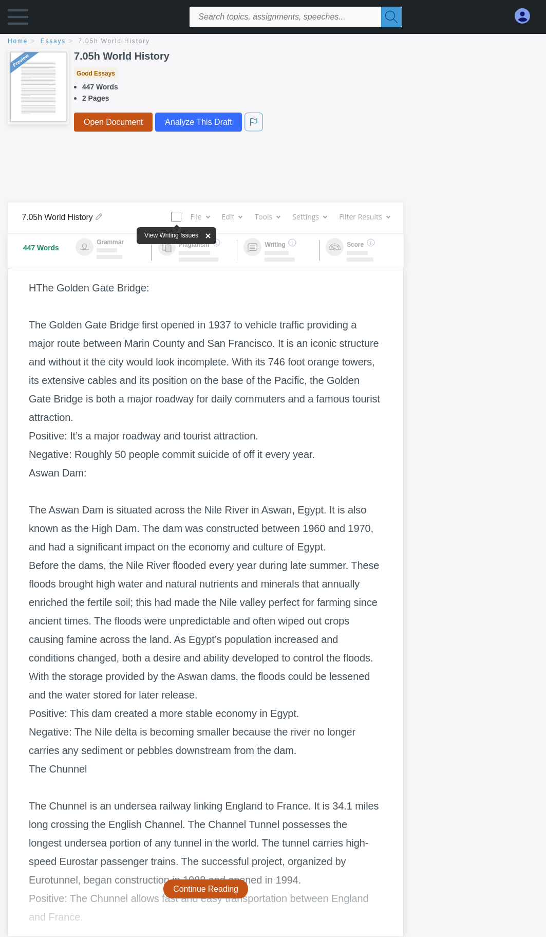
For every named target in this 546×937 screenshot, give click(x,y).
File (199, 217)
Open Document (113, 122)
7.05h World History (114, 41)
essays (53, 41)
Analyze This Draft (198, 122)
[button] (18, 19)
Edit (232, 217)
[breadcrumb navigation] (273, 41)
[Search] (391, 17)
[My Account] (526, 16)
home (18, 41)
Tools (267, 217)
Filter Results (364, 217)
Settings (309, 217)
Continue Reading (205, 889)
